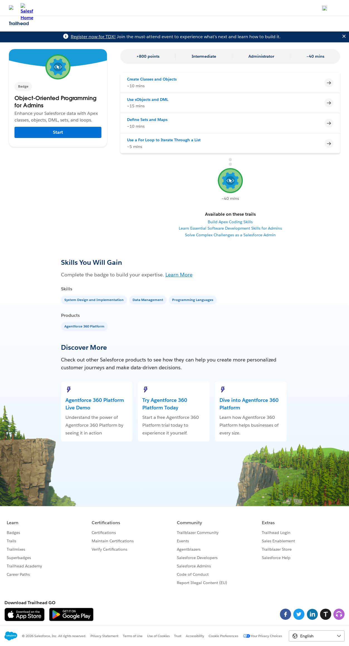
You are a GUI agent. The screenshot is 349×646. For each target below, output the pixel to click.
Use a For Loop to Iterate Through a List (164, 139)
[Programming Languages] (193, 299)
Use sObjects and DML (147, 99)
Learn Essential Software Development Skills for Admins (230, 228)
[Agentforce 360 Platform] (85, 326)
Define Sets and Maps (147, 119)
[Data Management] (148, 299)
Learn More (178, 274)
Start (58, 132)
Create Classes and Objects (152, 79)
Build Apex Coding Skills (230, 221)
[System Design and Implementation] (94, 299)
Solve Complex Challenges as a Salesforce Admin (230, 234)
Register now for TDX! (93, 37)
